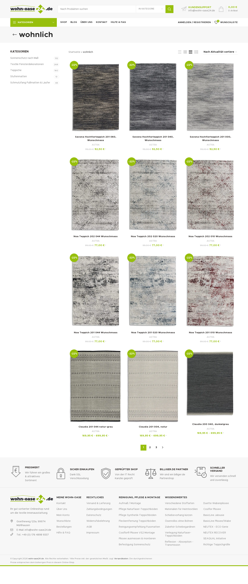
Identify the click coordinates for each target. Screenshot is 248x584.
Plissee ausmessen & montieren (137, 538)
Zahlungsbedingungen (99, 509)
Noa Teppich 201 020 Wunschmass (153, 333)
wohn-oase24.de (36, 558)
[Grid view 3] (190, 52)
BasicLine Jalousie (213, 515)
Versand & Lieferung (98, 503)
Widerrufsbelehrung (98, 521)
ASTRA (95, 145)
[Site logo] (31, 9)
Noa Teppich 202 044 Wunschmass (95, 236)
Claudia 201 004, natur (153, 427)
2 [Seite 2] (150, 447)
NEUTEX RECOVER (214, 532)
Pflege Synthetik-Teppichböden (137, 515)
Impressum (92, 532)
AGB (89, 527)
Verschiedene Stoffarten (179, 503)
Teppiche (16, 70)
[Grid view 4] (196, 52)
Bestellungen (64, 527)
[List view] (179, 52)
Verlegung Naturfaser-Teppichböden (178, 534)
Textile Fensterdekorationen (27, 64)
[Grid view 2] (185, 52)
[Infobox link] (198, 9)
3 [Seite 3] (156, 447)
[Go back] (14, 34)
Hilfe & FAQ (63, 532)
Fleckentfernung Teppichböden (137, 521)
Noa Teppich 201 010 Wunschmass (211, 333)
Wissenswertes (176, 497)
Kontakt (61, 503)
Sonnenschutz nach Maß (24, 58)
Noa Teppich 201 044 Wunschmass (95, 333)
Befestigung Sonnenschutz (134, 544)
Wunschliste (63, 521)
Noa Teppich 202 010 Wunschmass (210, 236)
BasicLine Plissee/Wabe (217, 521)
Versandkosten (121, 558)
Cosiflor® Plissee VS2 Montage (137, 532)
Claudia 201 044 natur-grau (95, 427)
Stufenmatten (18, 76)
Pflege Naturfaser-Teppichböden (138, 509)
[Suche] (115, 9)
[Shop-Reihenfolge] (220, 52)
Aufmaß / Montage (130, 503)
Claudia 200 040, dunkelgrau (210, 424)
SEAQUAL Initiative (214, 538)
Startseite (74, 52)
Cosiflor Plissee (212, 509)
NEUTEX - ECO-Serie (215, 527)
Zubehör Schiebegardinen (180, 527)
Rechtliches (95, 497)
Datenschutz (93, 515)
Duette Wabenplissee (216, 503)
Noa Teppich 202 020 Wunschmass (153, 236)
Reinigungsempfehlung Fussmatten (139, 527)
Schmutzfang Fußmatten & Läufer (30, 83)
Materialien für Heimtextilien (181, 509)
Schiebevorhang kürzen (178, 515)
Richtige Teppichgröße (216, 544)
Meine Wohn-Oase (68, 497)
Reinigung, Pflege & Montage (139, 497)
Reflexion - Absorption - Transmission (179, 543)
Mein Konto (63, 515)
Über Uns (61, 509)
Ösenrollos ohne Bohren (179, 521)
